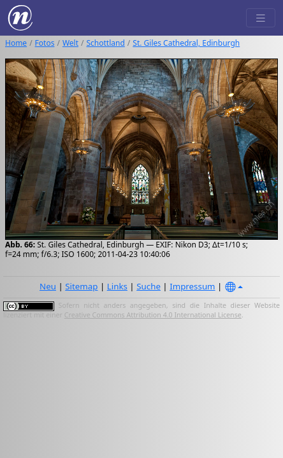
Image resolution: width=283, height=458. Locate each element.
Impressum (192, 286)
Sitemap (81, 286)
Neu (48, 286)
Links (117, 286)
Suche (148, 286)
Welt (70, 43)
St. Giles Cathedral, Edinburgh (186, 43)
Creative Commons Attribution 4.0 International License (153, 314)
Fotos (45, 43)
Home (16, 43)
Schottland (106, 43)
